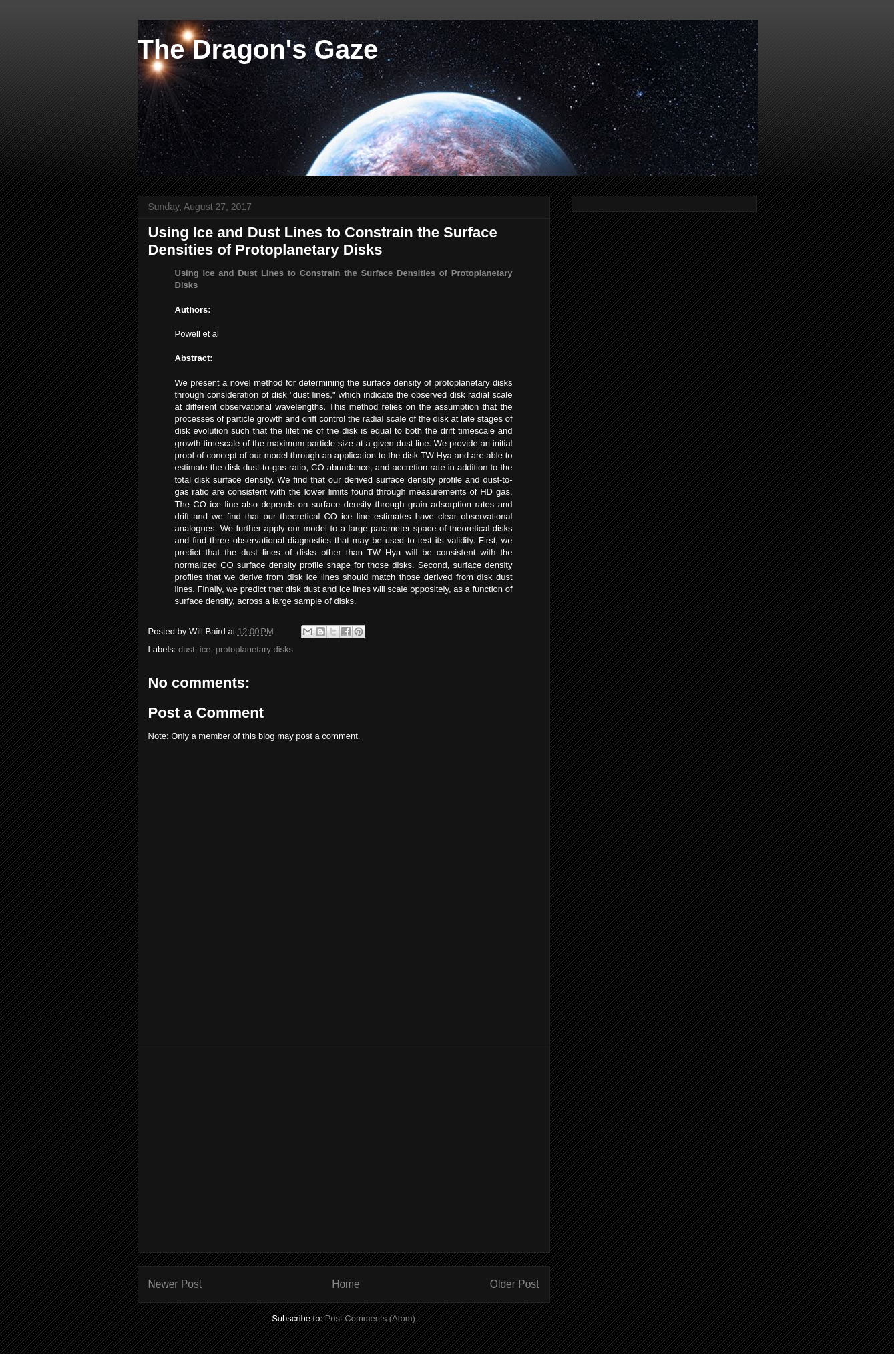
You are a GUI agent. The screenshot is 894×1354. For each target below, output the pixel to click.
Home (346, 1284)
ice (205, 649)
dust (186, 649)
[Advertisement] (343, 1148)
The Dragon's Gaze (258, 49)
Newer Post (175, 1284)
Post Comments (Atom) (370, 1318)
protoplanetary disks (254, 649)
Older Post (514, 1284)
